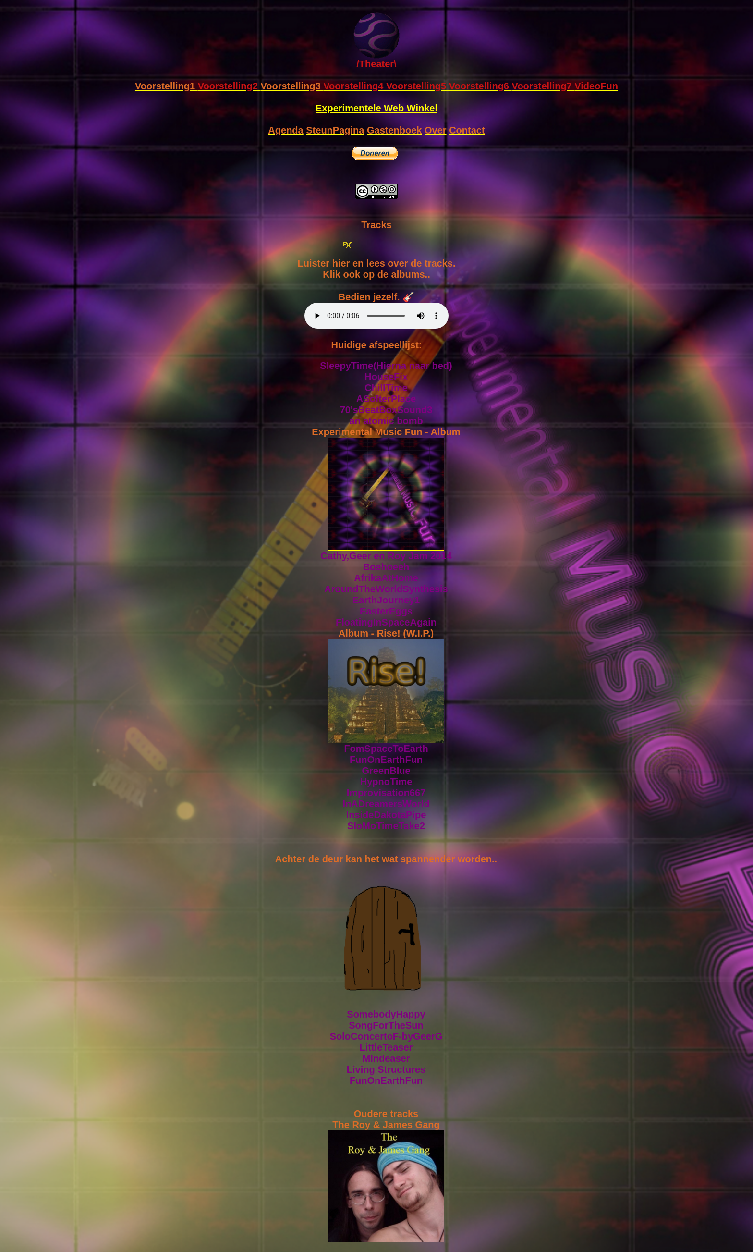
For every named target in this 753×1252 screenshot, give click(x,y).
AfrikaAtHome (386, 578)
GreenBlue (386, 770)
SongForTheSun (386, 1025)
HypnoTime (386, 781)
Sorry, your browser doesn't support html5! (376, 316)
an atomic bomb (386, 421)
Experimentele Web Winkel (376, 108)
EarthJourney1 (386, 600)
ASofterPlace (386, 398)
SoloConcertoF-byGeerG (386, 1036)
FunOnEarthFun (386, 759)
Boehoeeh (386, 567)
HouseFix (386, 376)
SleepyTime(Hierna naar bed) (386, 365)
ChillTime (386, 387)
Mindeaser (386, 1058)
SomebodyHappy (386, 1014)
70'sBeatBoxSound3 (386, 410)
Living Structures (386, 1069)
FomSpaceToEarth (386, 748)
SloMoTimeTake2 (386, 826)
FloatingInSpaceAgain (386, 622)
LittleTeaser (386, 1047)
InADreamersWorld (386, 803)
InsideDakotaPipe (386, 815)
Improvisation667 (386, 792)
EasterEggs (386, 611)
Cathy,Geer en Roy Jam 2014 (385, 556)
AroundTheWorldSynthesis (386, 589)
